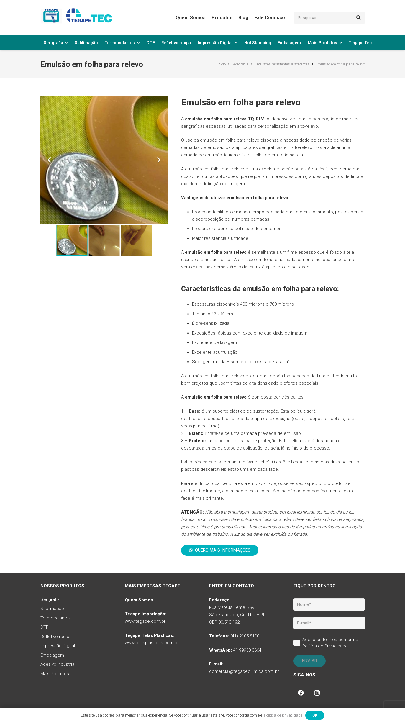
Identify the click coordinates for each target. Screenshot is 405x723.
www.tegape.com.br (145, 621)
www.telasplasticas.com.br (152, 642)
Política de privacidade (283, 715)
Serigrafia (50, 599)
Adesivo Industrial (57, 664)
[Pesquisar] (329, 18)
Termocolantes (55, 618)
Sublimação (52, 608)
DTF (44, 627)
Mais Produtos (54, 673)
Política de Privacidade (325, 646)
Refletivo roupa (55, 636)
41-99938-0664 (247, 650)
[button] (65, 42)
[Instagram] (316, 693)
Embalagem (52, 655)
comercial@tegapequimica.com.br (244, 671)
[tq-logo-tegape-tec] (77, 17)
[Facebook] (300, 693)
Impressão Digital (57, 645)
